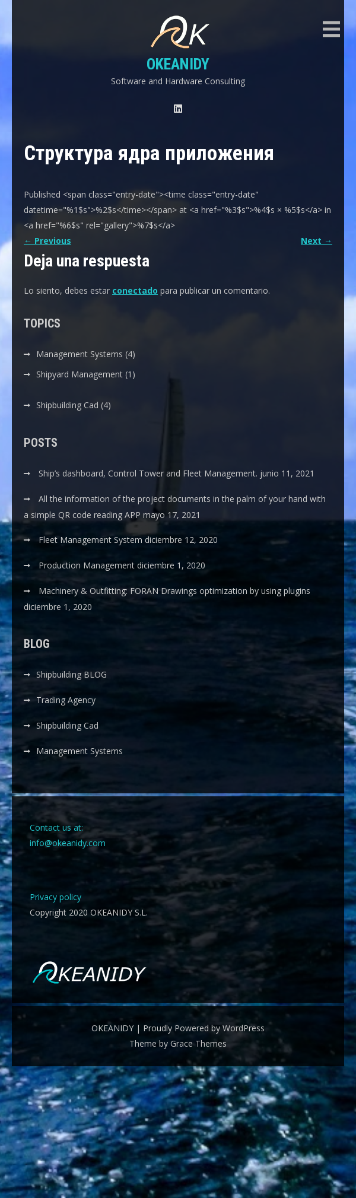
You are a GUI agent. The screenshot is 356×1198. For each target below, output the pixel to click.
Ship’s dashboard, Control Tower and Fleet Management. (148, 473)
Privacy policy (55, 897)
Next (316, 240)
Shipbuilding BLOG (71, 674)
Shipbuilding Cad (67, 405)
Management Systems (79, 354)
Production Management (87, 565)
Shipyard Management (79, 374)
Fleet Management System (90, 539)
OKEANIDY (178, 64)
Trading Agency (66, 700)
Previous (47, 240)
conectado (135, 290)
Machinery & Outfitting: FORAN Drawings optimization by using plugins (174, 590)
